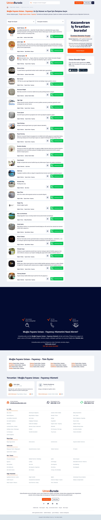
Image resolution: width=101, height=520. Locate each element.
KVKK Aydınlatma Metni (37, 512)
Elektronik (9, 445)
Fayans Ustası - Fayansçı (14, 7)
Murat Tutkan (21, 236)
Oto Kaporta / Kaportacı (34, 467)
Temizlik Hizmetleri (33, 432)
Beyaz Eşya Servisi (11, 441)
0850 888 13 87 (55, 403)
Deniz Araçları (76, 459)
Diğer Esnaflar (32, 477)
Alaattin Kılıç (20, 181)
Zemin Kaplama (10, 434)
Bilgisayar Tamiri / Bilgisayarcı (13, 449)
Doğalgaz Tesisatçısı (33, 421)
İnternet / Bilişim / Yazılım (57, 479)
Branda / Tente (54, 415)
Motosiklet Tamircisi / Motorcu (80, 461)
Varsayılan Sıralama (50, 21)
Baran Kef (20, 261)
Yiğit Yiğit (19, 100)
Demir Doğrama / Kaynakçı (79, 418)
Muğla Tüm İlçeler (21, 21)
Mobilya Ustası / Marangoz (13, 429)
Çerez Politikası (55, 512)
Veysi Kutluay (21, 123)
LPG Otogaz (53, 461)
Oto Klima (53, 467)
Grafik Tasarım (10, 479)
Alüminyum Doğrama (34, 412)
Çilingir (52, 418)
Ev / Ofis (9, 409)
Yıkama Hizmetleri (77, 432)
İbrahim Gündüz (21, 146)
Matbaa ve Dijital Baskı (78, 479)
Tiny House (53, 432)
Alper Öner (20, 192)
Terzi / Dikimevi (54, 482)
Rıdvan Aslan (20, 68)
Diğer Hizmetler (11, 473)
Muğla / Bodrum (20, 51)
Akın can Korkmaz (22, 213)
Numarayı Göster (58, 36)
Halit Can (19, 171)
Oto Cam (31, 464)
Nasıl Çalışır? (42, 507)
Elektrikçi (9, 423)
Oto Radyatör (76, 467)
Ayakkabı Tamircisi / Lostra (13, 477)
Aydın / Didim (20, 37)
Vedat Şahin (20, 224)
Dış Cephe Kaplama (11, 421)
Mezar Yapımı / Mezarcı (12, 482)
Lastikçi (30, 461)
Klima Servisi (32, 441)
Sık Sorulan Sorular (53, 507)
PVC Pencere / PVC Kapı (56, 429)
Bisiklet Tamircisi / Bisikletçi (35, 459)
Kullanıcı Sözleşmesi (64, 512)
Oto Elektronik (10, 467)
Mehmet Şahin (21, 56)
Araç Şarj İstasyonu (11, 459)
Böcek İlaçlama (10, 415)
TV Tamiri (75, 449)
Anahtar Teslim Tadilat (28, 37)
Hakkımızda (35, 507)
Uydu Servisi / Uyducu (12, 451)
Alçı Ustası (28, 166)
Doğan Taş (20, 203)
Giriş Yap (87, 2)
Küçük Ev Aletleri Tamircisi (79, 441)
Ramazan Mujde (21, 89)
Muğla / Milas (20, 198)
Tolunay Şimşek (21, 273)
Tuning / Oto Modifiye (56, 470)
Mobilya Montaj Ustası (78, 426)
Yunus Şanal (20, 112)
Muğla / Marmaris (20, 166)
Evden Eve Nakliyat (33, 423)
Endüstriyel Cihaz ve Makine (79, 477)
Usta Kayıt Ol (79, 2)
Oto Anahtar (9, 464)
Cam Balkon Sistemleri (12, 418)
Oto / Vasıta (10, 455)
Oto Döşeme (54, 464)
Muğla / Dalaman (20, 279)
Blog (47, 507)
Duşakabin (53, 421)
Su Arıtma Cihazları (77, 429)
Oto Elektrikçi (76, 464)
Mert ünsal (20, 79)
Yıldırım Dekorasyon (43, 394)
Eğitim (52, 477)
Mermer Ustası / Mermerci (35, 426)
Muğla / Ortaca (20, 85)
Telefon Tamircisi (55, 449)
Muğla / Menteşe (20, 63)
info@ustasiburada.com (18, 403)
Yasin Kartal (20, 160)
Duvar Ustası (76, 421)
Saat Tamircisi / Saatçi (34, 482)
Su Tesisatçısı (10, 432)
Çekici (52, 459)
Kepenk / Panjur (76, 423)
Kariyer (60, 507)
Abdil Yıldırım (21, 28)
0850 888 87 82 (89, 403)
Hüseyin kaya (21, 249)
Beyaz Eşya (10, 438)
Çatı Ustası (31, 418)
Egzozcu (8, 461)
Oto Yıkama (31, 470)
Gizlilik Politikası (47, 512)
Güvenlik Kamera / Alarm (34, 449)
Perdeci (30, 429)
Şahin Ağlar (20, 42)
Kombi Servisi (54, 441)
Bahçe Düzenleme (28, 219)
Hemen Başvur (80, 50)
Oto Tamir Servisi (10, 470)
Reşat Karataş (21, 134)
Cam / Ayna (75, 415)
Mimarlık (53, 426)
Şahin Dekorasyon (12, 394)
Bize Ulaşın (65, 507)
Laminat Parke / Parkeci (12, 426)
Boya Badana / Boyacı (29, 51)
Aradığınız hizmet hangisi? (39, 2)
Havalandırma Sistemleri (34, 479)
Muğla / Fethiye (20, 108)
